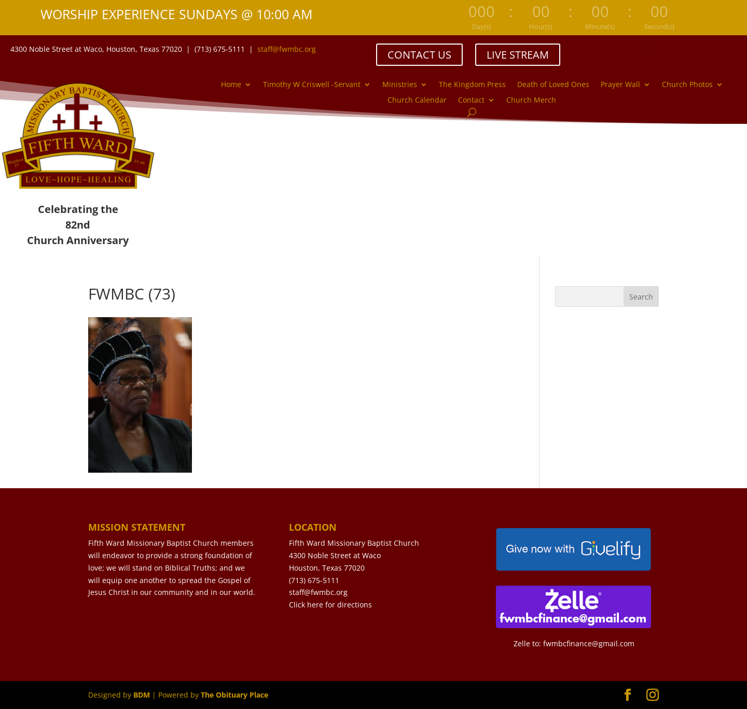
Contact (471, 100)
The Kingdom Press (472, 85)
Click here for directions (330, 604)
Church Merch (531, 100)
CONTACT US (419, 55)
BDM (141, 695)
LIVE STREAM (518, 55)
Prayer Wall (620, 85)
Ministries (399, 85)
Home (231, 85)
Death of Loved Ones (553, 85)
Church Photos (687, 85)
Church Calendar (417, 100)
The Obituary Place (234, 695)
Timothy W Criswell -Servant (312, 85)
